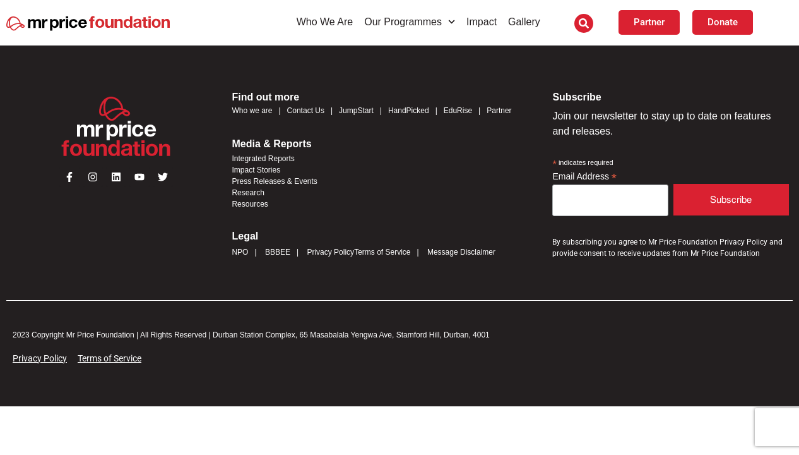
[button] (583, 23)
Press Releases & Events (274, 181)
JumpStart (356, 110)
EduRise (458, 110)
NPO (240, 252)
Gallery (524, 21)
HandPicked (408, 110)
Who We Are (325, 21)
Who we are (252, 110)
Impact (481, 21)
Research (248, 192)
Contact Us (305, 110)
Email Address (584, 177)
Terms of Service (382, 252)
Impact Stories (256, 170)
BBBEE (277, 252)
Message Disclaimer (461, 252)
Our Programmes (409, 22)
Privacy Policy (330, 252)
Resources (250, 204)
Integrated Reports (263, 158)
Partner (499, 110)
